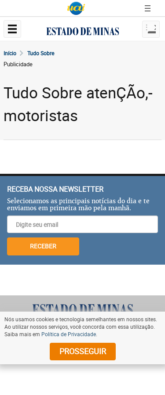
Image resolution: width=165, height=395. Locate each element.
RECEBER (43, 246)
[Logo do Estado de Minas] (82, 309)
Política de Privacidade (68, 334)
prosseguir (82, 351)
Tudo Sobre (40, 53)
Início (10, 53)
